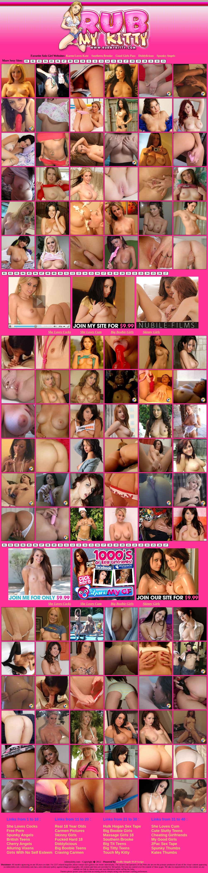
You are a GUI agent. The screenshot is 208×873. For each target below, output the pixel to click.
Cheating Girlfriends (169, 835)
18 (132, 61)
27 (165, 273)
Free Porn (15, 831)
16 (120, 61)
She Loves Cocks (59, 332)
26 (159, 273)
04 (45, 61)
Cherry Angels (19, 844)
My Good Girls (164, 839)
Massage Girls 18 (118, 835)
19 (138, 61)
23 (163, 61)
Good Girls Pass (125, 55)
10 (82, 61)
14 (107, 61)
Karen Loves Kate (77, 55)
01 (26, 61)
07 (64, 61)
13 (101, 61)
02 (33, 61)
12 (95, 61)
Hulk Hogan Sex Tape (122, 826)
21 (151, 61)
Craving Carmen (69, 852)
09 (76, 61)
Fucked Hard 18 (69, 839)
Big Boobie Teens (70, 848)
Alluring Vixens (20, 848)
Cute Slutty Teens (167, 831)
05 (51, 61)
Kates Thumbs (164, 852)
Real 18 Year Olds (70, 826)
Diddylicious (146, 55)
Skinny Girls (151, 332)
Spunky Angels (166, 55)
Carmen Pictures (70, 831)
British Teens (18, 839)
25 (153, 273)
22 (157, 61)
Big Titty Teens (116, 848)
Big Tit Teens (114, 844)
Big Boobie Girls (122, 332)
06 (58, 61)
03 (39, 61)
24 (147, 273)
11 (89, 61)
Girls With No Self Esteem (29, 852)
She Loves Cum (91, 332)
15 (113, 61)
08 (70, 61)
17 (126, 61)
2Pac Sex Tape (164, 844)
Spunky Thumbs (165, 848)
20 (144, 61)
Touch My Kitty (116, 852)
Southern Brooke (101, 55)
